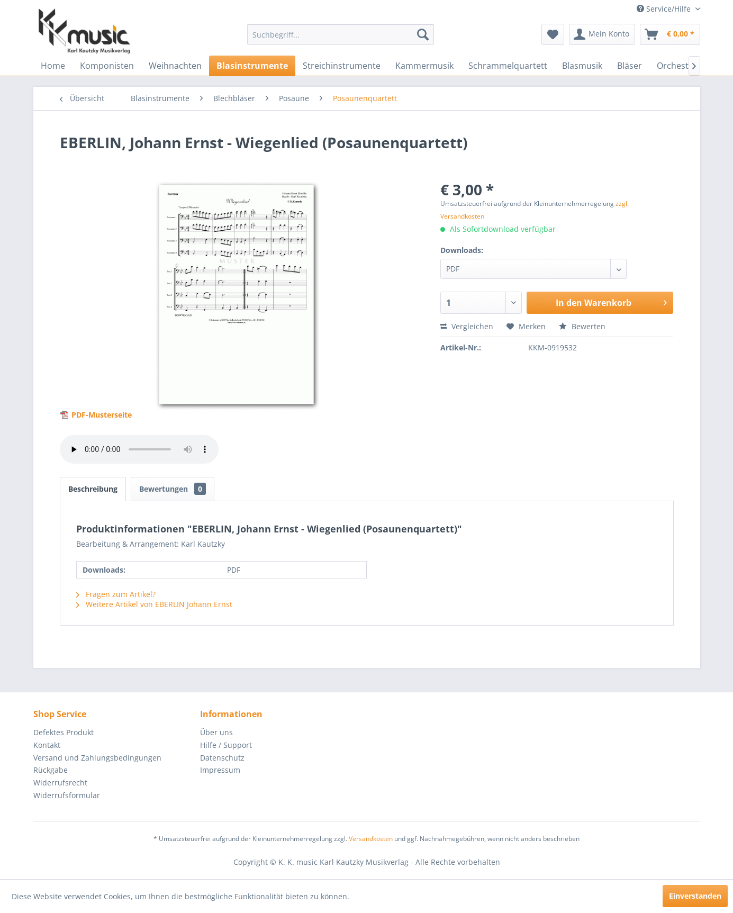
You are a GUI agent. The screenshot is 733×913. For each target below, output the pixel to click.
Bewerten (582, 326)
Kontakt (46, 745)
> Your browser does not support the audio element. (139, 449)
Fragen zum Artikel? (116, 594)
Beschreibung (92, 489)
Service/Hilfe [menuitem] (665, 9)
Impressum (220, 770)
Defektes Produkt (63, 732)
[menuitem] (340, 34)
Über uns (216, 732)
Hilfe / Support (226, 745)
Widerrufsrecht (60, 783)
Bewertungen (172, 489)
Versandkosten (371, 838)
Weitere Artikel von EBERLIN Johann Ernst (154, 604)
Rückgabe (50, 770)
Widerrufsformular (66, 795)
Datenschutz (222, 758)
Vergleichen (466, 326)
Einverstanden (695, 896)
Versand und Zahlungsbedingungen (97, 758)
